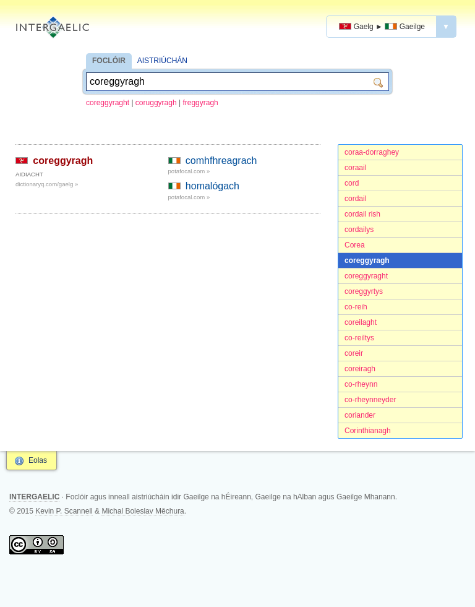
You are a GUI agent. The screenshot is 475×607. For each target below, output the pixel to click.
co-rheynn (360, 384)
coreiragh (359, 368)
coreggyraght (107, 102)
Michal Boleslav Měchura (142, 511)
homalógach (212, 186)
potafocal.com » (189, 171)
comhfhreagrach (221, 160)
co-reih (355, 307)
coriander (359, 415)
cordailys (359, 229)
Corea (354, 245)
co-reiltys (359, 338)
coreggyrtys (363, 291)
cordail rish (362, 214)
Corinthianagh (367, 430)
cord (351, 183)
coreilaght (360, 322)
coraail (355, 167)
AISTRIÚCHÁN (162, 60)
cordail (355, 198)
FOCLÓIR (109, 60)
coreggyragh (367, 260)
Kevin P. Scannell (64, 511)
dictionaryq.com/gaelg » (46, 184)
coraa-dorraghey (371, 152)
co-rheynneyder (370, 399)
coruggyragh (156, 102)
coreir (353, 353)
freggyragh (200, 102)
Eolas (37, 460)
